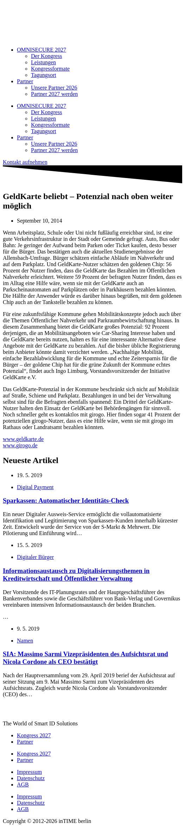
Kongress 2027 (34, 735)
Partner (25, 81)
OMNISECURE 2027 (41, 50)
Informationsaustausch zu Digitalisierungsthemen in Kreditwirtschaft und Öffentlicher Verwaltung (76, 574)
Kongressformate (50, 69)
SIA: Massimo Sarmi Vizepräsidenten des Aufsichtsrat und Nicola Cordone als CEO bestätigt (85, 657)
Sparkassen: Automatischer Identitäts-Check (66, 500)
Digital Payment (35, 487)
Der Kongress (46, 56)
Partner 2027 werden (54, 94)
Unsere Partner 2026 (54, 88)
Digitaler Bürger (35, 557)
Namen (25, 641)
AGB (23, 785)
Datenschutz (31, 778)
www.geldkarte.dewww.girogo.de (23, 442)
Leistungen (43, 62)
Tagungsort (43, 75)
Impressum (29, 772)
